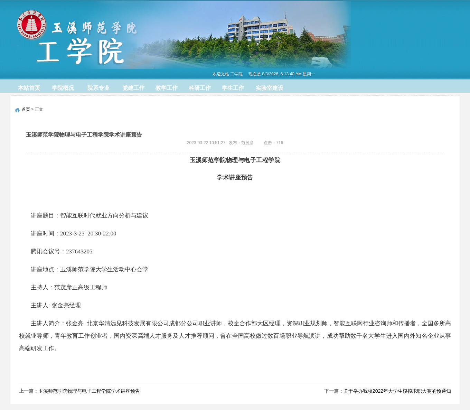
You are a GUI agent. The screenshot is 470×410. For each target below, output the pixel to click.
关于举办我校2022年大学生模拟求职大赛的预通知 (397, 391)
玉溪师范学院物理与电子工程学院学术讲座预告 (89, 391)
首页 (26, 109)
